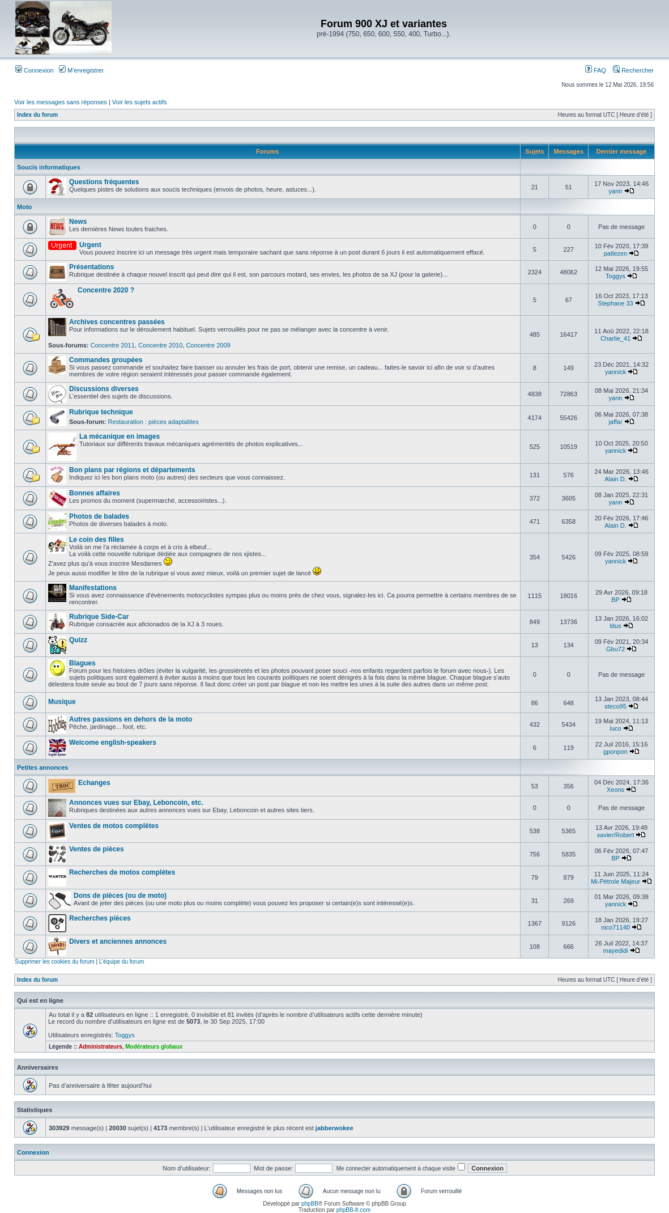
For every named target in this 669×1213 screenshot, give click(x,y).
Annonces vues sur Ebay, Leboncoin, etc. (136, 803)
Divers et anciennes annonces (118, 941)
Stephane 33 (615, 303)
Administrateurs (100, 1047)
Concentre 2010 (160, 345)
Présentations (91, 267)
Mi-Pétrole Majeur (615, 881)
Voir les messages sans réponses (60, 102)
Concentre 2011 (113, 345)
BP (615, 599)
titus (615, 625)
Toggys (615, 276)
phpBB (309, 1204)
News (78, 222)
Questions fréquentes (104, 182)
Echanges (94, 783)
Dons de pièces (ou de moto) (120, 896)
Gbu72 (615, 649)
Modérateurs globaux (153, 1047)
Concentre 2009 (208, 345)
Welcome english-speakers (112, 743)
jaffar (615, 421)
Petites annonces (42, 767)
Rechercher (633, 70)
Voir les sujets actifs (139, 102)
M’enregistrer (81, 70)
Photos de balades (99, 516)
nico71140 (615, 927)
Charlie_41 (615, 338)
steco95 (615, 706)
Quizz (78, 640)
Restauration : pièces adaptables (153, 421)
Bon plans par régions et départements (132, 470)
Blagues (82, 663)
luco (615, 728)
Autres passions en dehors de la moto (130, 719)
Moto (24, 206)
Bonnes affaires (94, 493)
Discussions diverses (104, 389)
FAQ (595, 70)
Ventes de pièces (96, 849)
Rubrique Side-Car (99, 617)
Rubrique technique (101, 412)
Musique (62, 702)
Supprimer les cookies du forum (55, 961)
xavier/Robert (615, 835)
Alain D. (615, 479)
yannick (615, 371)
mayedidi (615, 950)
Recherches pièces (100, 918)
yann (616, 191)
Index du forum (37, 115)
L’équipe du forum (121, 961)
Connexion (34, 70)
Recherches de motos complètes (122, 872)
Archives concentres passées (117, 322)
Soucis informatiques (48, 167)
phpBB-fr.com (353, 1210)
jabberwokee (334, 1128)
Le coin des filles (96, 540)
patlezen (616, 253)
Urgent (90, 245)
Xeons (615, 789)
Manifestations (93, 588)
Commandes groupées (105, 360)
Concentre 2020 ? (106, 290)
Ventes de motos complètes (114, 826)
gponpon (615, 751)
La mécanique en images (119, 436)
